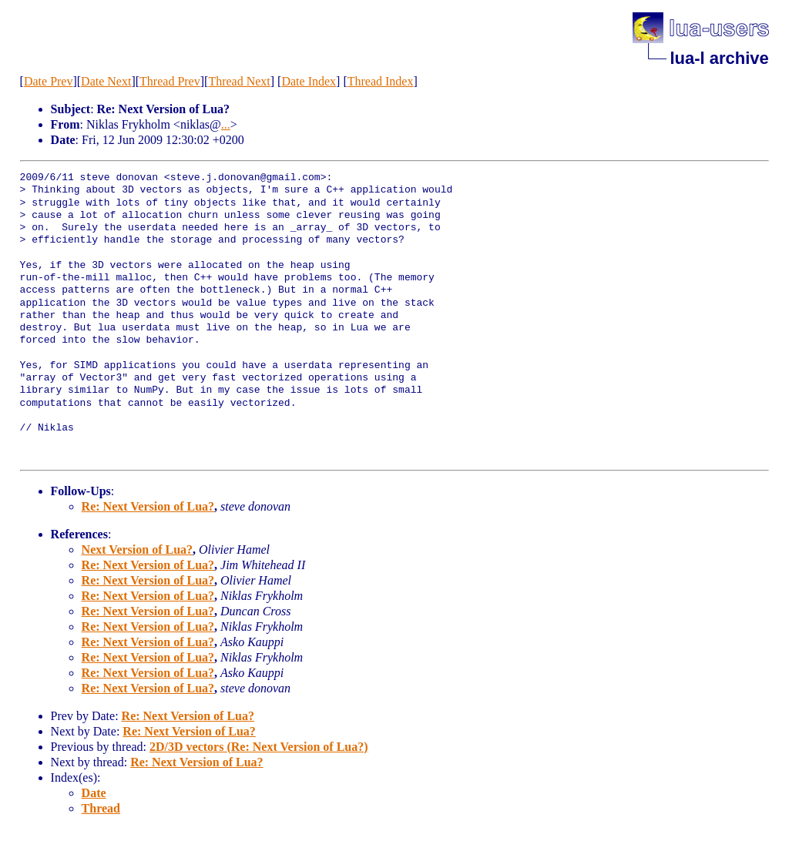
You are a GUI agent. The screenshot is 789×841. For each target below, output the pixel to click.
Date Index (308, 81)
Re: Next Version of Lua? (148, 506)
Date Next (106, 81)
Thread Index (380, 81)
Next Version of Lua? (137, 549)
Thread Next (239, 81)
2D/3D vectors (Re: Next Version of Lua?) (258, 746)
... (225, 124)
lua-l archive (719, 58)
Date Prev (48, 81)
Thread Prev (169, 81)
